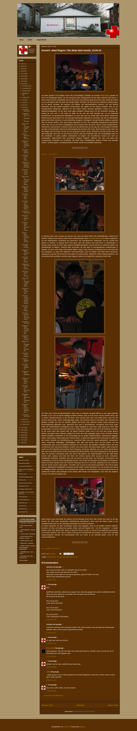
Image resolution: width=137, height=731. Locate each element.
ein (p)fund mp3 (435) (26, 212)
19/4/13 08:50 (51, 667)
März (24, 419)
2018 (22, 71)
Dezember (25, 86)
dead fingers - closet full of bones (49, 154)
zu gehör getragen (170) (25, 360)
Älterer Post (113, 705)
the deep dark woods (54, 548)
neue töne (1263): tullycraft (25, 354)
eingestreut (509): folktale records (25, 189)
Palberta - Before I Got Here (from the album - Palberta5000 (27, 547)
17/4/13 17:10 (51, 643)
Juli (23, 100)
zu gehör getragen (24, 477)
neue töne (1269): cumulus (25, 246)
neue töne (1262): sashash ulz (25, 367)
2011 (22, 430)
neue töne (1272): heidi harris (25, 196)
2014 (22, 81)
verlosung (22, 496)
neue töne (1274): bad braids (25, 158)
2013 (22, 83)
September (25, 93)
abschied (21, 503)
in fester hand (23, 499)
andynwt (67, 727)
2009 (22, 435)
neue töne (22, 460)
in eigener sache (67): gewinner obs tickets (25, 226)
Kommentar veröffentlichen (53, 695)
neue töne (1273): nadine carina (25, 172)
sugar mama (45, 548)
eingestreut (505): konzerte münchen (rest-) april (25, 329)
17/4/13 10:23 (51, 619)
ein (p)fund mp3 (23, 466)
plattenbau (22, 509)
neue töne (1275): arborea (25, 151)
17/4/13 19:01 (51, 656)
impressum (42, 40)
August (24, 97)
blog (21, 40)
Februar (24, 422)
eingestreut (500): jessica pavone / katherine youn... (25, 408)
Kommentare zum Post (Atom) (84, 711)
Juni (23, 102)
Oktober (24, 91)
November (25, 88)
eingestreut (22, 463)
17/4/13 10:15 (51, 580)
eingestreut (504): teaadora (25, 337)
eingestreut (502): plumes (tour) (25, 381)
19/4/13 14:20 (51, 680)
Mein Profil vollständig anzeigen (31, 51)
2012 (22, 427)
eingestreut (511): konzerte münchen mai (25, 144)
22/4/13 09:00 (51, 691)
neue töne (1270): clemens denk (25, 218)
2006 (22, 442)
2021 (22, 63)
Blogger (82, 727)
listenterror (22, 486)
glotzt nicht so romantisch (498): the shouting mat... (25, 346)
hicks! (20, 480)
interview (21, 506)
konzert (59, 557)
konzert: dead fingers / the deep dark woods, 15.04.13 (25, 237)
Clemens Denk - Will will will (28, 534)
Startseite (80, 705)
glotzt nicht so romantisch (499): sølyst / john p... (25, 282)
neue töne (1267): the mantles (25, 274)
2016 (22, 76)
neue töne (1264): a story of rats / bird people (25, 316)
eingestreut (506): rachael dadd (25, 291)
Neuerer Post (47, 705)
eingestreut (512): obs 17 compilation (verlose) (26, 117)
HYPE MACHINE (27, 519)
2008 (22, 437)
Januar (24, 424)
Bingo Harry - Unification (27, 543)
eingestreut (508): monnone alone (25, 252)
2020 (22, 66)
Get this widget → (24, 560)
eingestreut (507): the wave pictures (25, 266)
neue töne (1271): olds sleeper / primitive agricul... (25, 205)
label (30, 40)
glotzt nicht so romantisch (26, 469)
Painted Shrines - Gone (27, 540)
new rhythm (22, 512)
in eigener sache (23, 489)
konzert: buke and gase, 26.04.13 (25, 136)
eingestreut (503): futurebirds (25, 374)
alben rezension (23, 483)
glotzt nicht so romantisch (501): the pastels (25, 127)
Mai (23, 105)
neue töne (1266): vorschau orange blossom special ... (25, 299)
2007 (22, 440)
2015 (22, 79)
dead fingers (51, 557)
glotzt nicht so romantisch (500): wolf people (25, 180)
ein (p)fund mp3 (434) (26, 322)
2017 (22, 73)
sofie (48, 672)
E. (47, 584)
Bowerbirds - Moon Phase (27, 522)
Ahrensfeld (50, 648)
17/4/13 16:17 (51, 633)
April (23, 107)
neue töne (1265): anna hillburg (25, 308)
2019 (22, 68)
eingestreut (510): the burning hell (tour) (25, 165)
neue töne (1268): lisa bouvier (25, 259)
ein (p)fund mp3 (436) (26, 110)
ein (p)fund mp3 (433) (26, 415)
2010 (22, 432)
